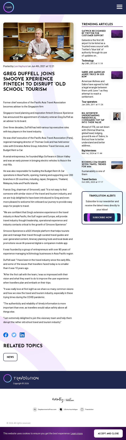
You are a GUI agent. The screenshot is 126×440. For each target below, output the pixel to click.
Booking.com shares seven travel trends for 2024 (94, 164)
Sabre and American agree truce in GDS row (93, 74)
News (10, 357)
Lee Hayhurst (21, 66)
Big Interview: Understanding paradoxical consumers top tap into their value (93, 118)
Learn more (77, 433)
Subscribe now (102, 218)
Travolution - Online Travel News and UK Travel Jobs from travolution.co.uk (21, 378)
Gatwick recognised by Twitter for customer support (94, 33)
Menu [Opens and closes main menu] (119, 7)
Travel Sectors (89, 179)
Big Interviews (89, 151)
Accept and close (108, 434)
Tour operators (89, 102)
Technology (88, 61)
